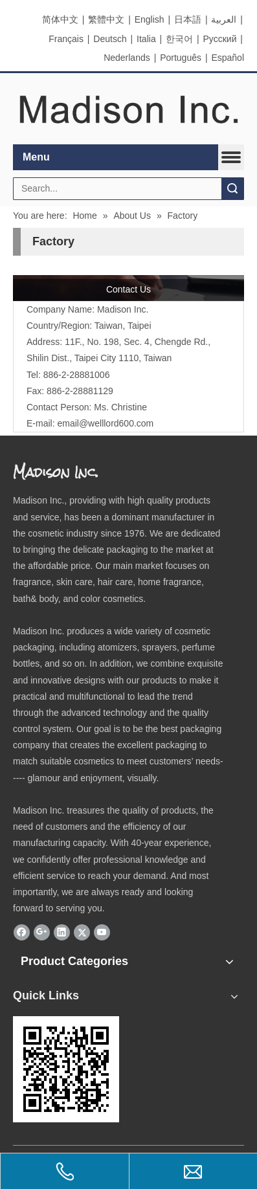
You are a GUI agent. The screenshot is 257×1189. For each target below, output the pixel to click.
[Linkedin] (62, 932)
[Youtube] (102, 932)
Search (232, 188)
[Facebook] (22, 932)
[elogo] (128, 109)
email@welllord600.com (105, 423)
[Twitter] (82, 932)
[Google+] (42, 932)
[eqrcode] (66, 1069)
